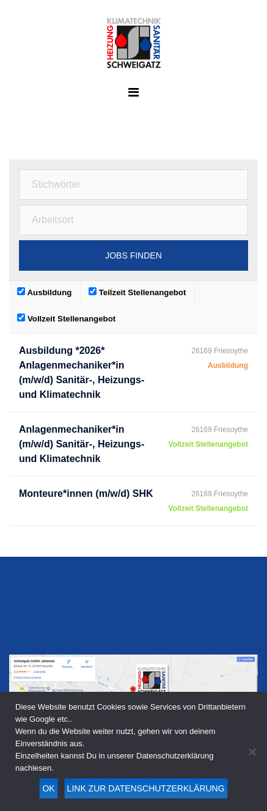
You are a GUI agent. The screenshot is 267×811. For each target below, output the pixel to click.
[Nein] (252, 752)
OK (48, 788)
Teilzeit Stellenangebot (137, 292)
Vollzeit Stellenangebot (66, 318)
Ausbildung (44, 292)
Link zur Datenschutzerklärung (146, 788)
